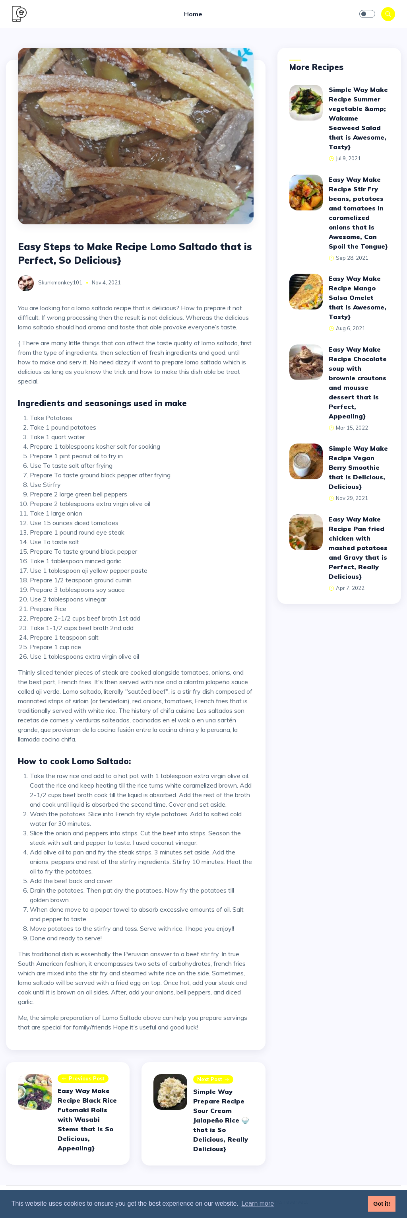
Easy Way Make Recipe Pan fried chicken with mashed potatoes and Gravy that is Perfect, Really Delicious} (358, 547)
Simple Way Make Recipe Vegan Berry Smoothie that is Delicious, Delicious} (358, 467)
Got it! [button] (381, 1203)
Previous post (83, 1079)
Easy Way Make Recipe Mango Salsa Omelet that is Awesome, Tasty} (357, 297)
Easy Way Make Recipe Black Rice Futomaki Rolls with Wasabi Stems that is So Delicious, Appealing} (87, 1119)
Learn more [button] (257, 1203)
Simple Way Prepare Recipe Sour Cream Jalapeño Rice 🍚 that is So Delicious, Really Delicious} (221, 1120)
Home (193, 14)
